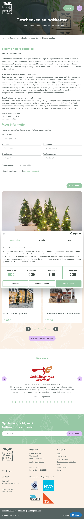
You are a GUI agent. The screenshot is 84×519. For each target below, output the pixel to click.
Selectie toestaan (42, 283)
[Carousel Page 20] (40, 405)
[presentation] (18, 182)
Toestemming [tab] (14, 240)
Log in (68, 8)
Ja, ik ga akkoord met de (21, 171)
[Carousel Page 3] (42, 329)
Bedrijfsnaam (7, 134)
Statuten (21, 511)
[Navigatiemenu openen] (79, 8)
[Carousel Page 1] (12, 402)
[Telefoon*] (62, 158)
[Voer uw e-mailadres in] (42, 433)
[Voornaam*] (21, 148)
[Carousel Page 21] (43, 405)
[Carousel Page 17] (68, 402)
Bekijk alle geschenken (42, 338)
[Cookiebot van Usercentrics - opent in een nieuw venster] (71, 233)
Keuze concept (62, 459)
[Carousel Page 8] (36, 402)
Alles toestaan (68, 283)
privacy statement (31, 171)
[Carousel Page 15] (61, 402)
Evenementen (62, 467)
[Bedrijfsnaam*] (42, 138)
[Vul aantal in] (49, 165)
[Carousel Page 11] (47, 402)
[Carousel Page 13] (54, 402)
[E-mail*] (21, 158)
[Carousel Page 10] (43, 402)
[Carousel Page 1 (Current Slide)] (35, 329)
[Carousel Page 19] (36, 405)
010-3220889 (7, 491)
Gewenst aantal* (8, 165)
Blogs (59, 465)
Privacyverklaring (9, 511)
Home (4, 38)
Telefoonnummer (49, 154)
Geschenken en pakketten (66, 462)
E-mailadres (7, 154)
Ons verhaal (61, 456)
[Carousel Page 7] (33, 402)
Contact (60, 470)
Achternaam (48, 144)
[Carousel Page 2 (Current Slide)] (15, 402)
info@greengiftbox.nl (36, 462)
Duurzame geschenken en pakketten (24, 38)
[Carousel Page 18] (71, 402)
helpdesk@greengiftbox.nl (11, 483)
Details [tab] (42, 240)
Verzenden (74, 185)
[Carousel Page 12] (50, 402)
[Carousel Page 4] (45, 329)
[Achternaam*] (62, 148)
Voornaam (6, 144)
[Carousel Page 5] (49, 329)
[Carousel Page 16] (64, 402)
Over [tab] (69, 240)
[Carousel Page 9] (40, 402)
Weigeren (15, 283)
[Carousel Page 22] (47, 405)
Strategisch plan (34, 511)
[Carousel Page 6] (29, 402)
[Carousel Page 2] (38, 329)
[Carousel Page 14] (57, 402)
